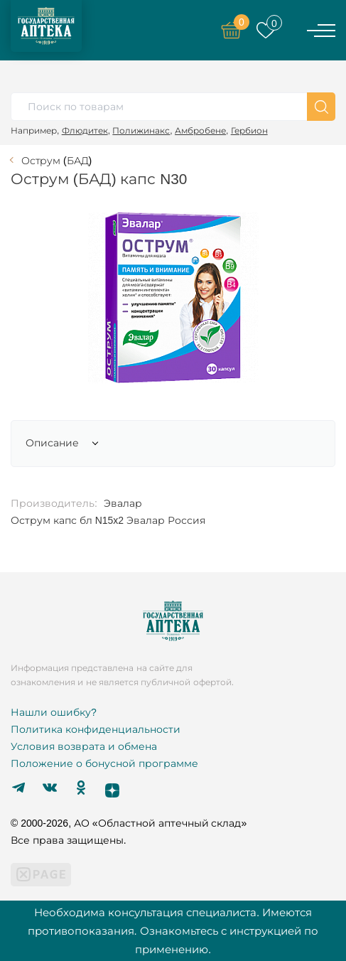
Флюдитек (85, 130)
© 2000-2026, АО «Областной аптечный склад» (129, 823)
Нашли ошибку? (54, 712)
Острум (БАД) (56, 161)
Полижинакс (141, 130)
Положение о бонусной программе (104, 763)
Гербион (249, 130)
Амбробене (200, 130)
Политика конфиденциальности (95, 729)
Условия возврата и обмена (84, 746)
